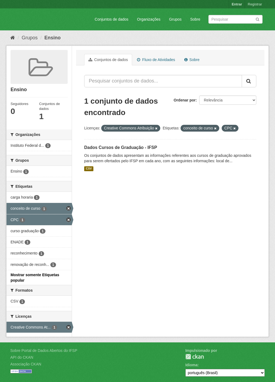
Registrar (255, 4)
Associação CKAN (25, 364)
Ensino (52, 37)
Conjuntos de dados (112, 19)
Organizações (148, 19)
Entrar (237, 4)
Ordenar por (185, 100)
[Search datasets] (235, 19)
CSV (89, 168)
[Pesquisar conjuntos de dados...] (163, 81)
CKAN (194, 356)
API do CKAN (21, 357)
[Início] (12, 37)
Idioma (191, 365)
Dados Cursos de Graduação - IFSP (120, 147)
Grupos (175, 19)
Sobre (195, 19)
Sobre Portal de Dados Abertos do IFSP (43, 350)
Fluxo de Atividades (156, 60)
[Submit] (257, 19)
